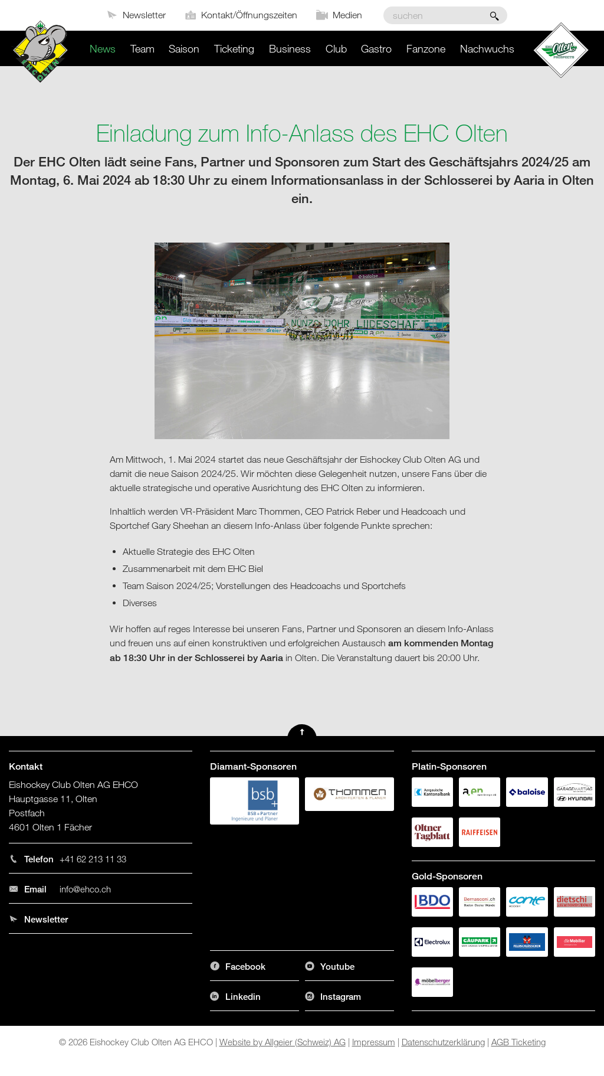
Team (142, 48)
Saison (184, 48)
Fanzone (425, 48)
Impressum (373, 1041)
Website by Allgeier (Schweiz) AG (282, 1041)
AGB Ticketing (518, 1041)
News (103, 48)
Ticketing (234, 48)
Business (290, 48)
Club (336, 48)
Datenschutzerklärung (443, 1041)
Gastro (376, 48)
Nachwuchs (487, 48)
